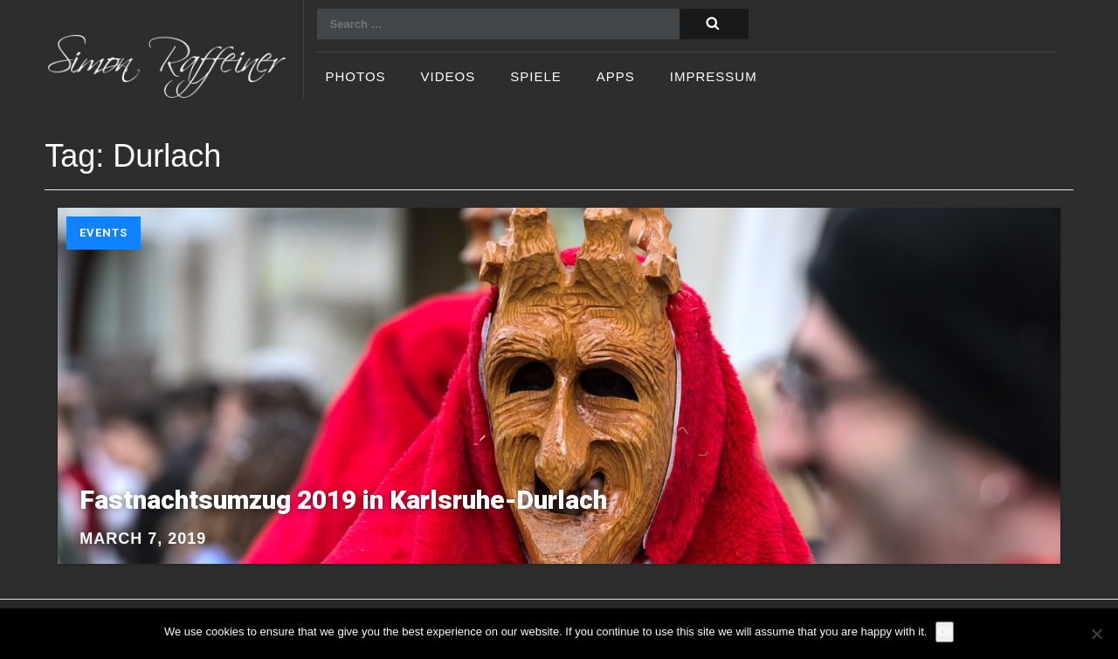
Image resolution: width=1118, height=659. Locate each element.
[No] (1096, 633)
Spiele (536, 77)
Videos (448, 77)
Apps (616, 77)
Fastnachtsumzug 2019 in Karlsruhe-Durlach (343, 499)
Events (103, 232)
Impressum (713, 77)
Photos (356, 77)
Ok (944, 631)
